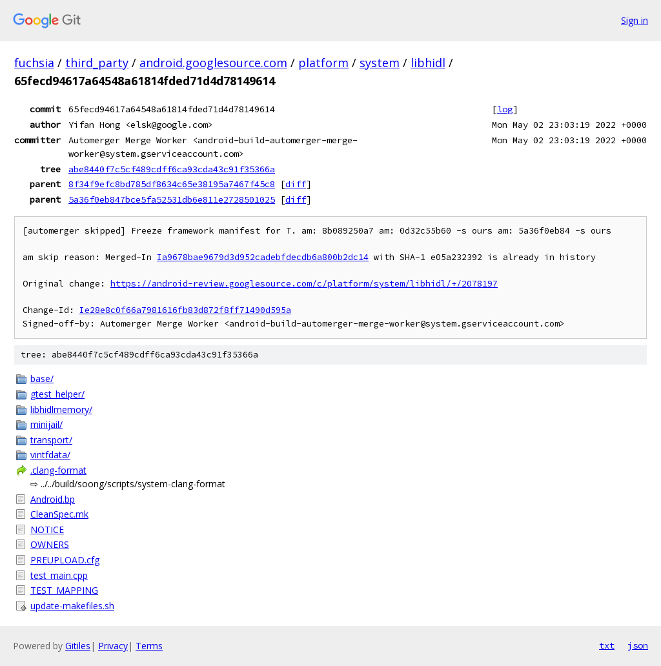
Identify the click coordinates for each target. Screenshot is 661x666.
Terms (149, 646)
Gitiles (77, 646)
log (505, 109)
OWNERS (49, 544)
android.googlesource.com (213, 62)
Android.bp (52, 499)
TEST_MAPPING (64, 590)
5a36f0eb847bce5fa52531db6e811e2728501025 (171, 199)
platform (323, 62)
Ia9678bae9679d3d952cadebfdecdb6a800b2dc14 (263, 257)
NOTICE (47, 529)
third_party (96, 62)
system (380, 62)
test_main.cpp (59, 575)
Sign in (634, 20)
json (637, 645)
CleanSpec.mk (59, 514)
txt (607, 645)
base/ (42, 378)
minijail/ (46, 424)
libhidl (428, 62)
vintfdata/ (50, 455)
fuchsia (34, 62)
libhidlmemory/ (61, 409)
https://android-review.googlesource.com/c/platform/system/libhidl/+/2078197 (304, 283)
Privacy (113, 646)
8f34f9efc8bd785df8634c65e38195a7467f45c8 (171, 184)
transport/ (51, 440)
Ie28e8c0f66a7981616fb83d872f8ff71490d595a (185, 310)
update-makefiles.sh (72, 606)
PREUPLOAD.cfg (64, 560)
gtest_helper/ (57, 394)
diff (295, 184)
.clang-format (58, 470)
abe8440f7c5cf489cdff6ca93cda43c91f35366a (171, 169)
